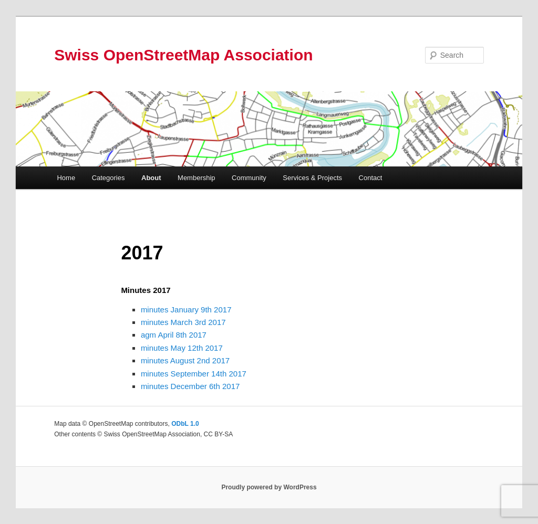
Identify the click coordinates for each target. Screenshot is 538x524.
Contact (370, 178)
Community (249, 178)
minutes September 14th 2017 (193, 373)
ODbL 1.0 (185, 423)
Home (66, 178)
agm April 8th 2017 (173, 334)
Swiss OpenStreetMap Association (183, 55)
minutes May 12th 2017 (182, 347)
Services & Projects (312, 178)
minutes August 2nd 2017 (185, 360)
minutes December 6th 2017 (190, 386)
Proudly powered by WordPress (268, 487)
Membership (196, 178)
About (151, 178)
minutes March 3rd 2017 (183, 322)
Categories (108, 178)
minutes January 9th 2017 (186, 309)
